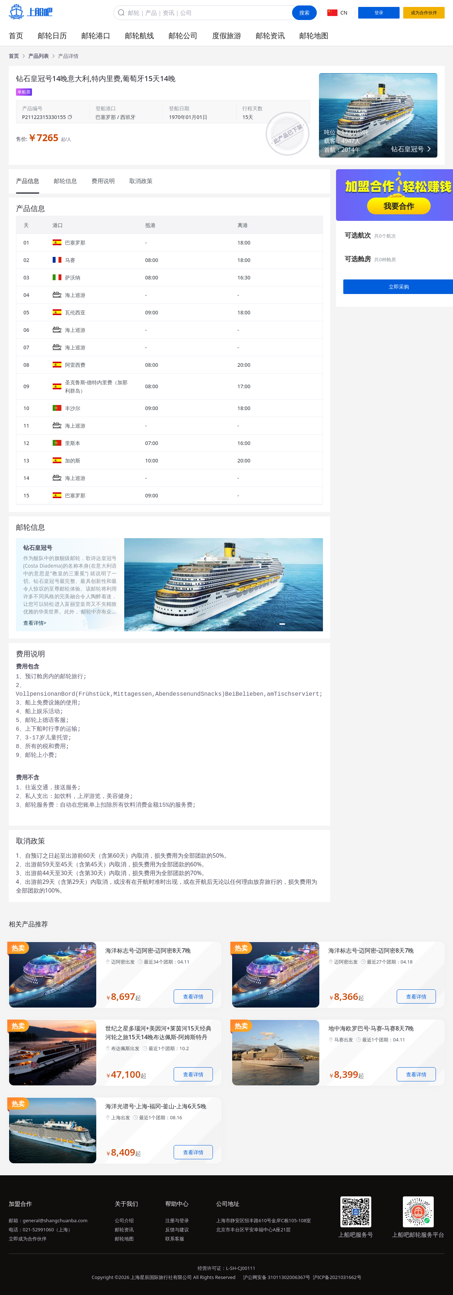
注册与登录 (177, 1220)
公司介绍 (124, 1220)
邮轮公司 (183, 35)
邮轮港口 (95, 35)
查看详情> (34, 622)
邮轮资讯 (270, 35)
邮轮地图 (313, 35)
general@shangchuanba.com (55, 1220)
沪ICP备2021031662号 (337, 1277)
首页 (16, 35)
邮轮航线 (139, 35)
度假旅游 (226, 35)
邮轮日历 (52, 35)
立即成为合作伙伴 (27, 1238)
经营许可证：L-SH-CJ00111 (226, 1268)
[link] (14, 56)
